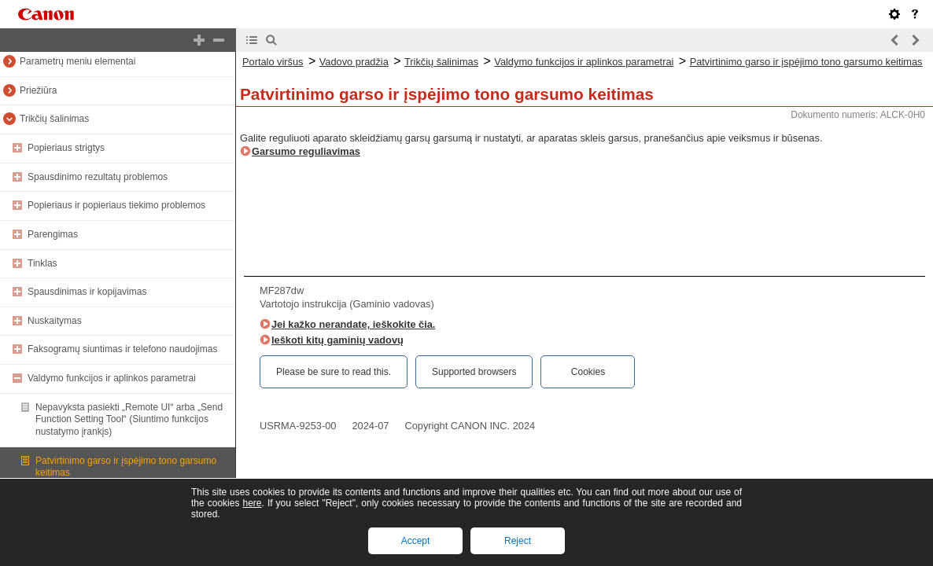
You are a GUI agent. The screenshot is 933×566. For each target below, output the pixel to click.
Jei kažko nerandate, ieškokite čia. (353, 324)
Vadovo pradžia (354, 62)
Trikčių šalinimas (54, 118)
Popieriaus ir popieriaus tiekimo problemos (116, 205)
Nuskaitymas (55, 320)
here (251, 503)
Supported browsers (474, 371)
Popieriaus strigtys (66, 147)
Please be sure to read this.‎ (333, 371)
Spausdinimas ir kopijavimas (87, 291)
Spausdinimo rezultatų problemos (98, 176)
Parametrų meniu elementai (77, 61)
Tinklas (42, 263)
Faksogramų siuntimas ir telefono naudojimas (122, 349)
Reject (517, 540)
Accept (415, 540)
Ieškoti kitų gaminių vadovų (337, 340)
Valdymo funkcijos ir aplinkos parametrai (112, 378)
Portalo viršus (273, 62)
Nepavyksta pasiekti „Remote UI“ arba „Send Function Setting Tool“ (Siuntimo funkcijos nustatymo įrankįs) (129, 419)
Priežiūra (38, 90)
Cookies (588, 371)
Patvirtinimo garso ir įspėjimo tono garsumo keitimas (806, 62)
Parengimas (53, 234)
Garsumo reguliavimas (306, 151)
